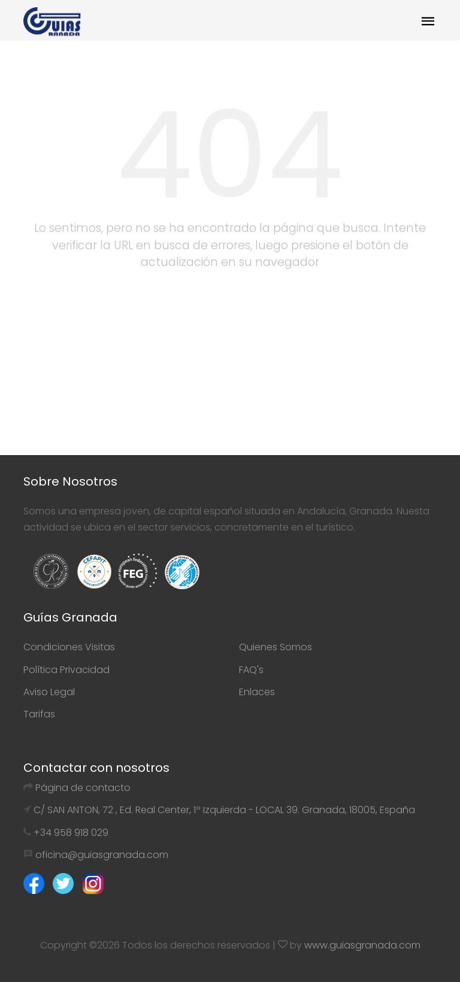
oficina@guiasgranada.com (101, 855)
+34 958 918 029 (71, 832)
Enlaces (257, 692)
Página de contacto (83, 788)
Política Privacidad (66, 670)
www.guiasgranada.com (362, 945)
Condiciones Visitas (69, 647)
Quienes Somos (275, 647)
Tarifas (39, 714)
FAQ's (251, 670)
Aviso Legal (49, 692)
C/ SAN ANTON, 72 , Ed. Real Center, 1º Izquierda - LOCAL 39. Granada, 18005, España (224, 810)
